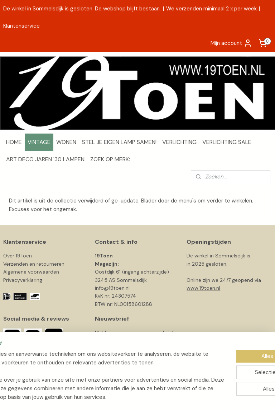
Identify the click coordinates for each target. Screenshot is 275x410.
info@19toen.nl (112, 288)
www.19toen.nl (203, 288)
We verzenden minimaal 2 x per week (211, 8)
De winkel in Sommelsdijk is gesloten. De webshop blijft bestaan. (82, 8)
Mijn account (231, 43)
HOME (14, 142)
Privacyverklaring (22, 280)
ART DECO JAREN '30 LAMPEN (45, 159)
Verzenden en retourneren (33, 264)
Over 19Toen (17, 255)
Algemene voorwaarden (31, 272)
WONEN (66, 142)
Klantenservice (21, 25)
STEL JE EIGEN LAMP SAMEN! (119, 142)
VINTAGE (39, 142)
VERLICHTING (179, 142)
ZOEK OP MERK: (110, 159)
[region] (90, 367)
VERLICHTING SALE (226, 142)
